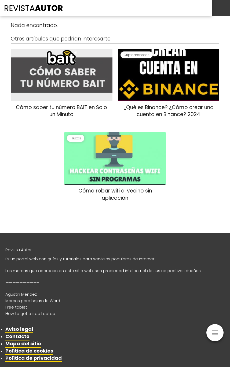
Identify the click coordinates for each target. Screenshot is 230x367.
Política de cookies (29, 350)
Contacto (17, 336)
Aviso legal (19, 329)
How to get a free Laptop (30, 313)
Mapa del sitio (23, 343)
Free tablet (16, 307)
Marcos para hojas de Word (32, 300)
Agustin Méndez (21, 294)
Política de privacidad (33, 358)
